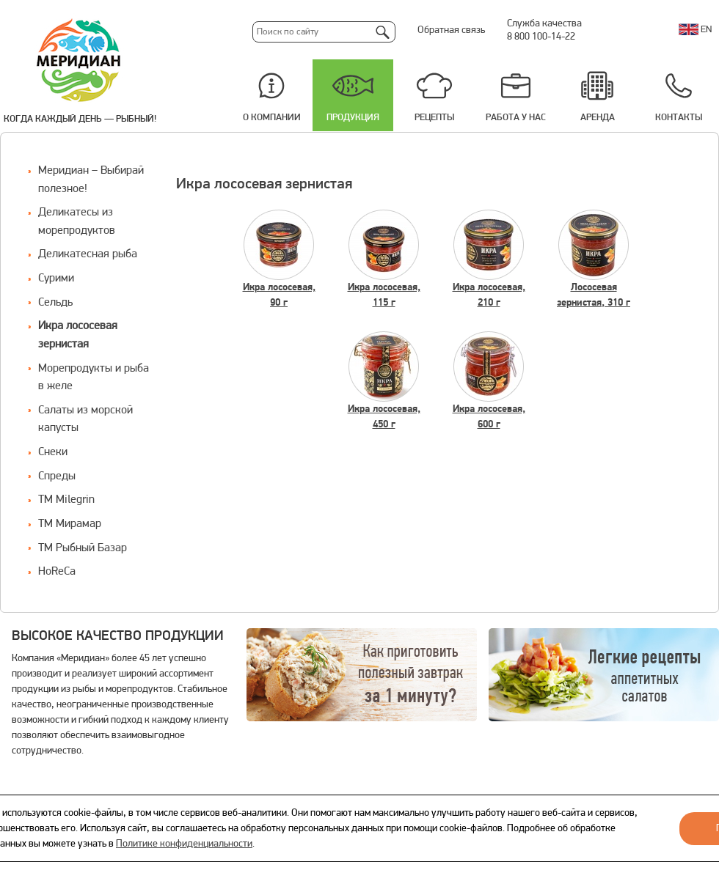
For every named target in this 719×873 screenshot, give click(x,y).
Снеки (52, 452)
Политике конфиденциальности (184, 844)
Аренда (597, 117)
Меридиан (79, 60)
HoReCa (57, 572)
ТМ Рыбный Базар (82, 548)
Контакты (678, 117)
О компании (272, 117)
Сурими (56, 278)
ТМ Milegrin (66, 500)
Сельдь (55, 303)
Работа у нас (516, 117)
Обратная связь (451, 30)
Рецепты (434, 117)
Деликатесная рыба (87, 254)
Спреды (57, 476)
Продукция (352, 117)
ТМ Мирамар (69, 524)
